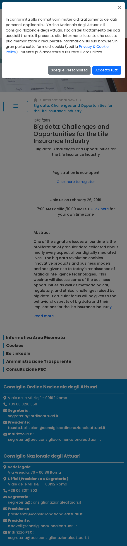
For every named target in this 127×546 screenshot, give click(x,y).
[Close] (119, 7)
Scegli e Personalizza (69, 70)
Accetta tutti (106, 70)
